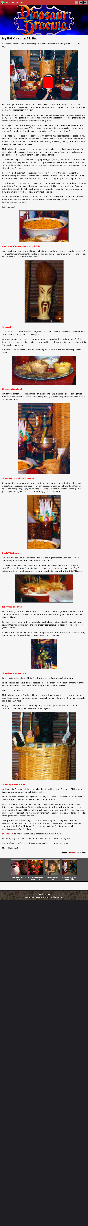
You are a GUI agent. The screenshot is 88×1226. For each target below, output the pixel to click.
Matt (72, 852)
